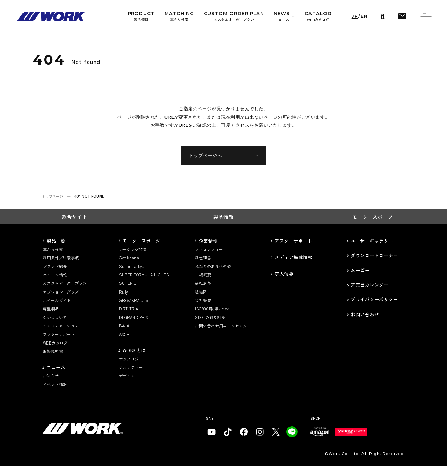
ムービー (360, 270)
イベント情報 (55, 384)
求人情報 (283, 274)
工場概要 (203, 275)
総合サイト (74, 216)
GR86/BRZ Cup (133, 300)
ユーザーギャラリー (372, 241)
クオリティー (131, 367)
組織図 (201, 292)
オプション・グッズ (61, 292)
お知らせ (51, 375)
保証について (55, 317)
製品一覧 (55, 241)
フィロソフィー (209, 249)
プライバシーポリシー (374, 299)
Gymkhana (129, 257)
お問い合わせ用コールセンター (223, 325)
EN (364, 16)
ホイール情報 (55, 275)
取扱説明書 (53, 351)
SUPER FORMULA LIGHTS (144, 275)
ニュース (55, 367)
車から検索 (53, 249)
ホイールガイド (57, 300)
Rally (123, 292)
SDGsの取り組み (210, 317)
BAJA (124, 325)
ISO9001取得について (214, 308)
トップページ (52, 196)
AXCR (124, 334)
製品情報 (223, 216)
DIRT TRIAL (130, 308)
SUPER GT (129, 283)
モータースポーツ (372, 216)
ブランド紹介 (55, 266)
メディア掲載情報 (293, 257)
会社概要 (203, 300)
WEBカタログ (55, 343)
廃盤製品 (51, 308)
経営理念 (203, 257)
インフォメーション (61, 325)
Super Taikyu (132, 266)
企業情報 (208, 241)
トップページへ (223, 155)
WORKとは (134, 350)
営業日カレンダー (369, 285)
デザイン (127, 375)
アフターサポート (59, 334)
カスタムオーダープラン (65, 283)
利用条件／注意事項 (61, 257)
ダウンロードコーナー (374, 255)
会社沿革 (203, 283)
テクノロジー (131, 359)
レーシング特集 (133, 249)
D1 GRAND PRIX (133, 317)
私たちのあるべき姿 (213, 266)
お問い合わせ (365, 314)
